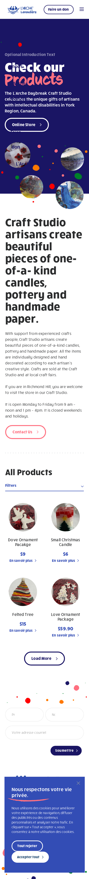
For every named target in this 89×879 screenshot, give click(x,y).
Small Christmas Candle (65, 542)
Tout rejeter (27, 846)
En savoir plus (21, 560)
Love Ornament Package (65, 617)
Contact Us (23, 431)
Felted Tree (23, 614)
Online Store (23, 124)
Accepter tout (28, 857)
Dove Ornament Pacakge (23, 542)
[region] (44, 825)
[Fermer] (78, 783)
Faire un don (58, 9)
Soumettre (64, 750)
